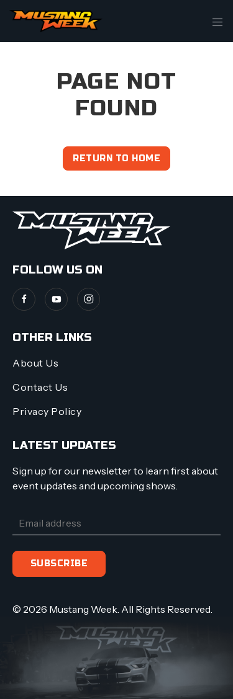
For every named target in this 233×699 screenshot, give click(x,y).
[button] (217, 21)
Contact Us (40, 387)
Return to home (116, 158)
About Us (35, 363)
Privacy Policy (46, 411)
